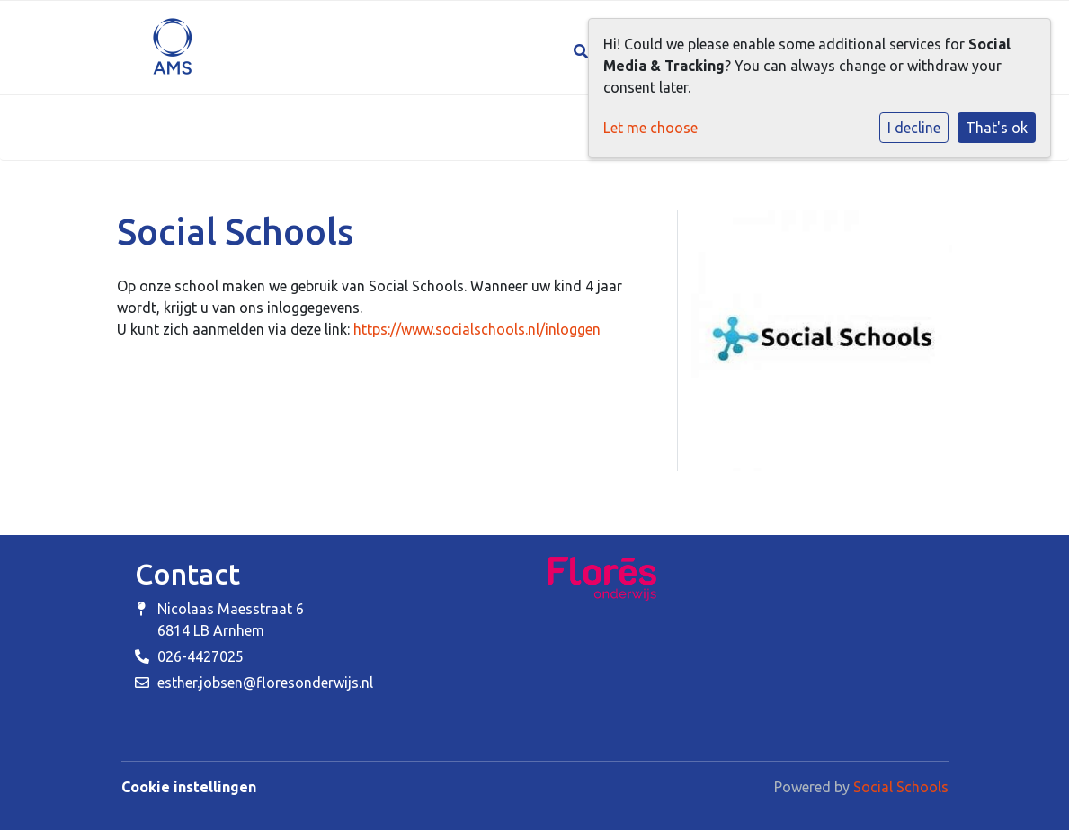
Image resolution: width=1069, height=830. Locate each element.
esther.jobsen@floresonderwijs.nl (265, 682)
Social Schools (901, 787)
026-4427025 (200, 656)
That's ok (997, 128)
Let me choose (650, 128)
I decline (913, 128)
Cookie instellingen (188, 787)
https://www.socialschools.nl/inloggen (477, 329)
